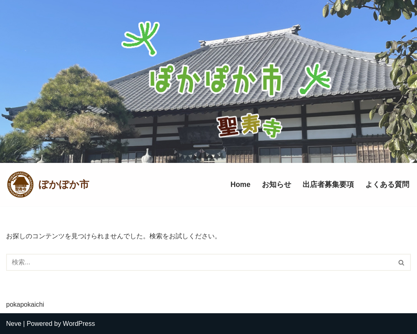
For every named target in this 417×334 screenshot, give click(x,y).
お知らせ (276, 184)
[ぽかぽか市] (47, 184)
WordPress (79, 323)
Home (240, 184)
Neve (13, 323)
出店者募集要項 (328, 184)
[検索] (199, 262)
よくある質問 (387, 184)
